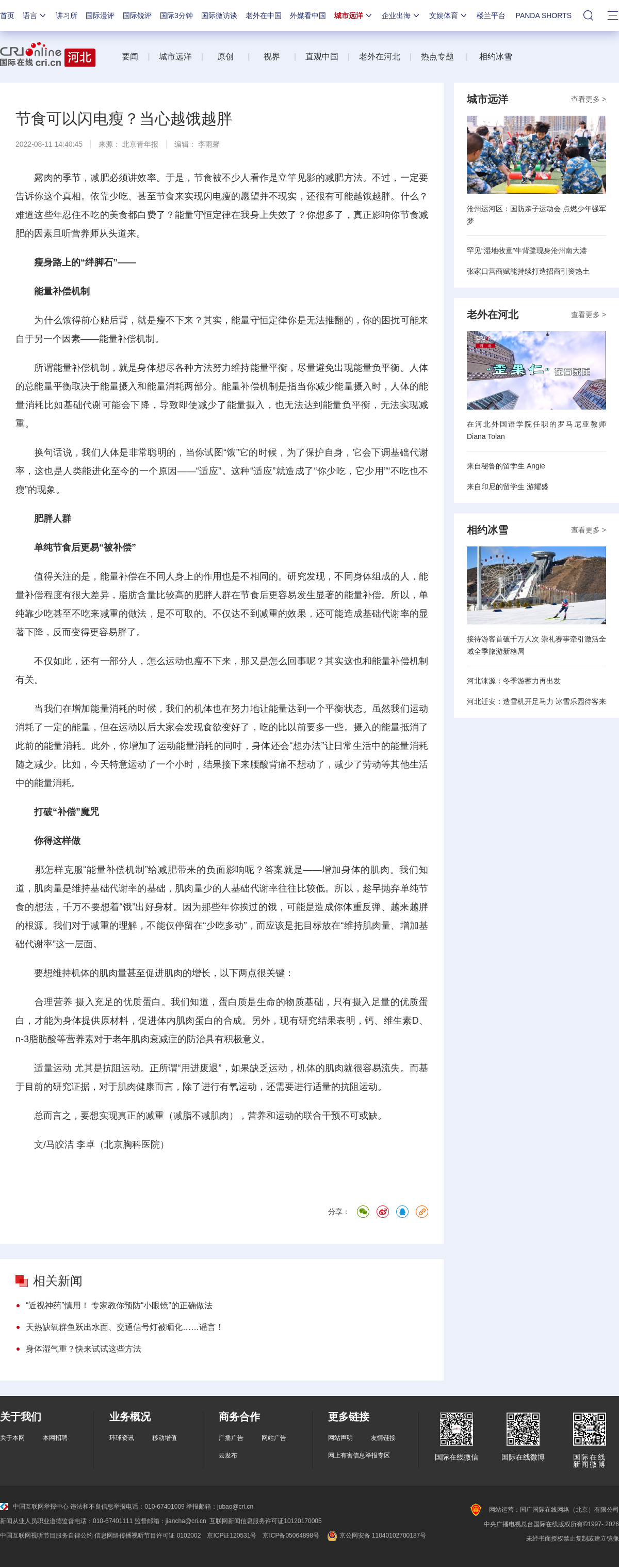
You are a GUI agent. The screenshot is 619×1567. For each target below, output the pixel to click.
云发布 (228, 1455)
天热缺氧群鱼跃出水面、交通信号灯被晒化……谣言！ (125, 1327)
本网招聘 (55, 1437)
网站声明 (340, 1437)
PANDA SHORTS (544, 15)
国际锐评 (137, 15)
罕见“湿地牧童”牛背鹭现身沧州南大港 (527, 250)
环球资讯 (121, 1437)
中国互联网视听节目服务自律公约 (46, 1535)
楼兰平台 (491, 15)
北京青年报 (140, 144)
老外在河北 (379, 56)
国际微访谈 (219, 15)
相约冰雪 (495, 56)
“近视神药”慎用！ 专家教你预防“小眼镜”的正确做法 (119, 1305)
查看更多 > (588, 99)
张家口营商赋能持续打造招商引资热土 (528, 271)
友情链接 (383, 1437)
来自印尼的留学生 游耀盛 (507, 486)
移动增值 (164, 1437)
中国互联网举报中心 (34, 1506)
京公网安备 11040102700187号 (375, 1535)
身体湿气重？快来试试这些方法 (83, 1348)
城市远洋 (353, 15)
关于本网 (12, 1437)
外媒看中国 (308, 15)
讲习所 (66, 15)
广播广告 (231, 1437)
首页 (7, 15)
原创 (226, 56)
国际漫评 (100, 15)
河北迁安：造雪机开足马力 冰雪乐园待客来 (536, 701)
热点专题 (437, 56)
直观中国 (321, 56)
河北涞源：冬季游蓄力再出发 (514, 681)
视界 (272, 56)
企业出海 (401, 15)
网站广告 (274, 1437)
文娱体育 (448, 15)
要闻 (130, 56)
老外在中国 (264, 15)
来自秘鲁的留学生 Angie (506, 466)
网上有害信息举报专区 (359, 1455)
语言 (35, 15)
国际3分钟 (176, 15)
